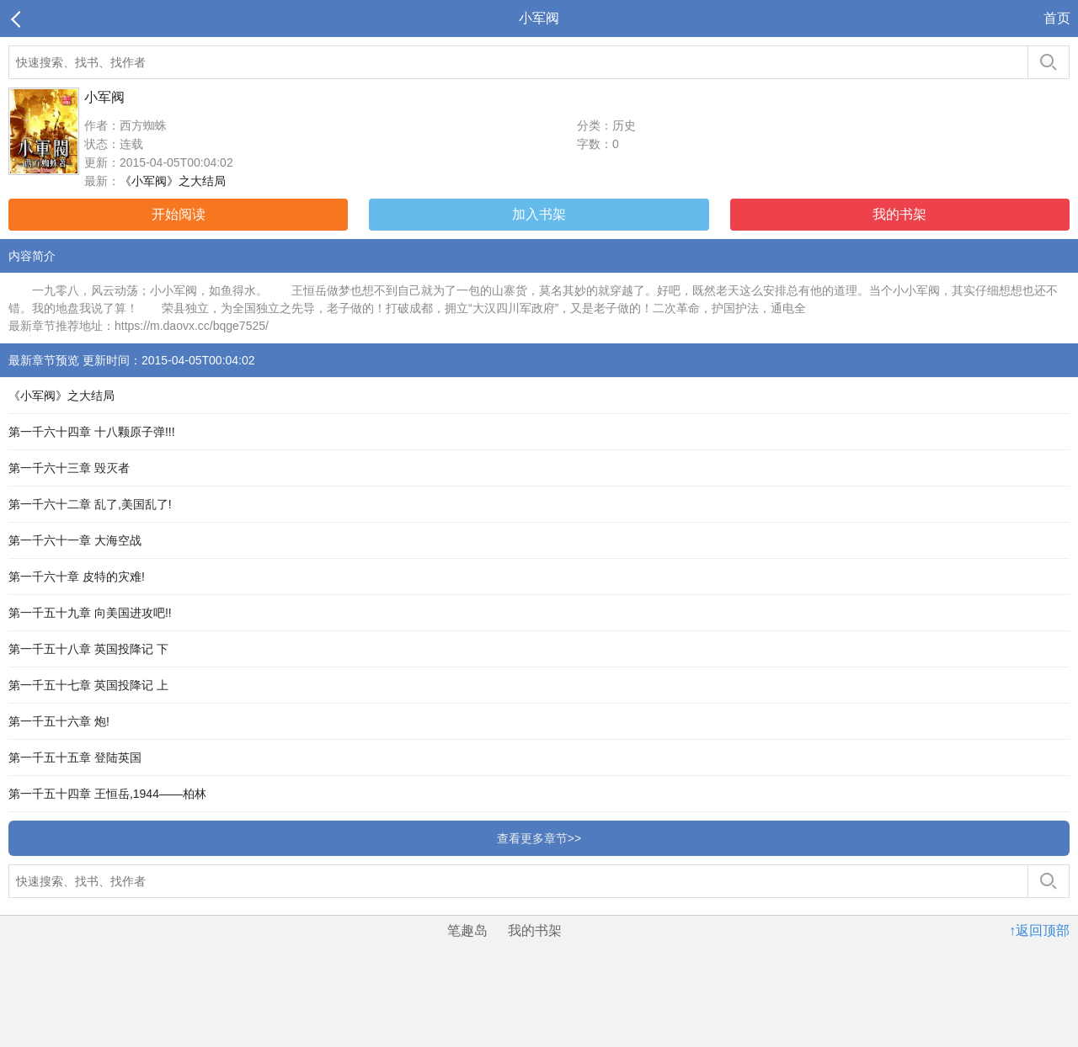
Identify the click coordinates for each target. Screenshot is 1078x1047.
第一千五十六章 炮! (58, 721)
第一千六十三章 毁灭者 (69, 468)
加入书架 (539, 214)
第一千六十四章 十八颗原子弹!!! (91, 431)
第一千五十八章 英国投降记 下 (88, 649)
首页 (1056, 18)
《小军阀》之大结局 (173, 181)
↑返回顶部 (1039, 930)
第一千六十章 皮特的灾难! (76, 576)
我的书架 (899, 214)
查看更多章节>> (539, 838)
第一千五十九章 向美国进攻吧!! (90, 612)
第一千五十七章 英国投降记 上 (88, 685)
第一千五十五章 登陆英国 (74, 757)
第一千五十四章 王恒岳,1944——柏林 (107, 793)
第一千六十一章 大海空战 (74, 540)
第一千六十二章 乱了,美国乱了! (90, 504)
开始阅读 (178, 214)
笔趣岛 (467, 930)
